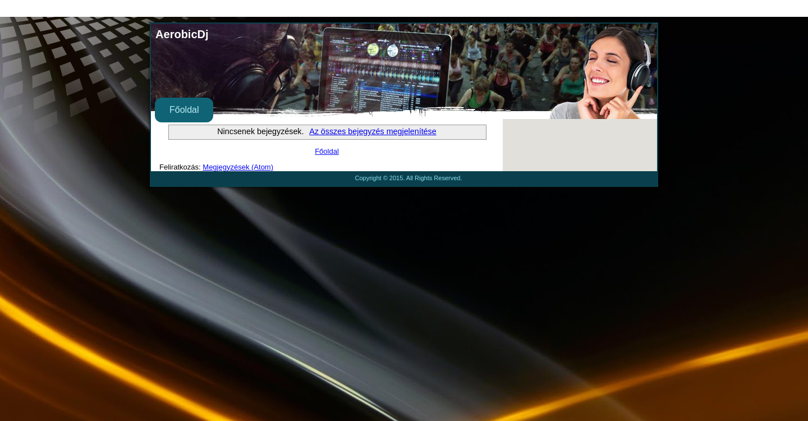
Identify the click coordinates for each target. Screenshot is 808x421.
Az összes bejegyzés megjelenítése (373, 131)
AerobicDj (181, 34)
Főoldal (184, 110)
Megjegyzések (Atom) (238, 167)
